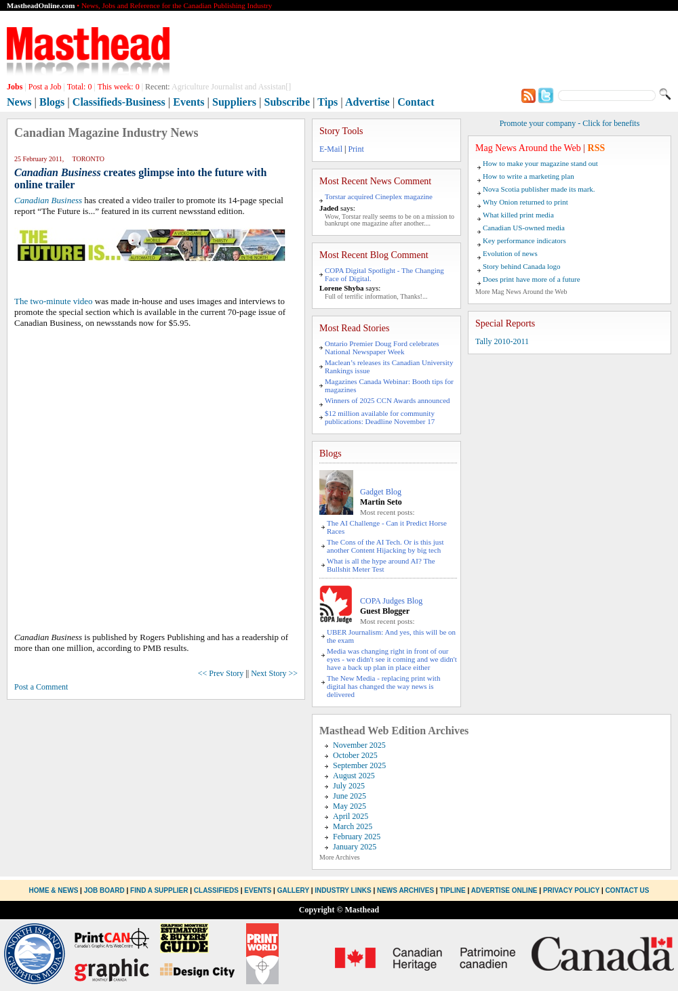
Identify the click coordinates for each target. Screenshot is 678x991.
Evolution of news (510, 253)
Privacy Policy (571, 890)
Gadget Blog (380, 492)
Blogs (51, 102)
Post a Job (45, 86)
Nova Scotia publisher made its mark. (539, 189)
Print (355, 149)
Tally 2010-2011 (502, 341)
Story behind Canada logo (522, 266)
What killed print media (518, 215)
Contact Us (627, 890)
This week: (119, 86)
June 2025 (349, 796)
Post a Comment (41, 687)
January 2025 (354, 846)
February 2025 (356, 836)
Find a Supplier (159, 890)
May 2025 (349, 806)
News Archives (405, 890)
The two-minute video (53, 301)
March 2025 (352, 826)
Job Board (104, 890)
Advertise (367, 102)
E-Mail (330, 149)
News (19, 102)
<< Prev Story (221, 673)
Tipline (452, 890)
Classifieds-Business (119, 102)
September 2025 (359, 765)
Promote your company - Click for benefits (570, 123)
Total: (79, 86)
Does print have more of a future (531, 279)
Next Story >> (274, 673)
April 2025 (350, 816)
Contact (415, 102)
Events (188, 102)
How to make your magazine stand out (540, 163)
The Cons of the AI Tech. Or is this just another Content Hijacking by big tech (385, 546)
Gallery (293, 890)
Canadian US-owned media (524, 228)
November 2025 (359, 745)
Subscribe (287, 102)
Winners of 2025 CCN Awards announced (387, 400)
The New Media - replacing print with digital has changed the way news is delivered (383, 686)
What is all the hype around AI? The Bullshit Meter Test (381, 565)
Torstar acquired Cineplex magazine (379, 196)
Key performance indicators (524, 240)
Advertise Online (504, 890)
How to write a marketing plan (528, 176)
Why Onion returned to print (525, 202)
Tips (327, 102)
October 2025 (355, 755)
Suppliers (234, 102)
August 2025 (354, 775)
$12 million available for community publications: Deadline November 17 (380, 417)
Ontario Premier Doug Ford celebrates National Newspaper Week (382, 347)
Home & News (55, 890)
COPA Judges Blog (391, 601)
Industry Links (343, 890)
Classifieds (216, 890)
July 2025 (349, 785)
